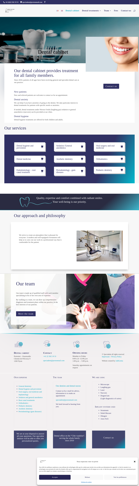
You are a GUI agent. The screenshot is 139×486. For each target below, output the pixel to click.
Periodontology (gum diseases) (30, 412)
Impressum (106, 357)
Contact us (111, 86)
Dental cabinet (72, 11)
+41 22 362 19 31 (49, 356)
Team (106, 11)
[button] (135, 462)
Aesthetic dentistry (25, 409)
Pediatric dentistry (25, 406)
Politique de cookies (86, 482)
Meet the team (25, 314)
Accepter (55, 477)
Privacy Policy (116, 357)
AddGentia (119, 361)
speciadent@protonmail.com (54, 361)
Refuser (87, 477)
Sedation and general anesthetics (31, 397)
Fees (116, 11)
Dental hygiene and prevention (30, 389)
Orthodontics (23, 403)
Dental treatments (90, 11)
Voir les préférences (120, 477)
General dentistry (25, 386)
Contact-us (126, 11)
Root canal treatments (27, 400)
